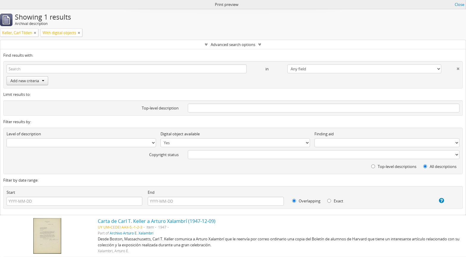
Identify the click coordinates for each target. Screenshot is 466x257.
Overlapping (306, 201)
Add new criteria (27, 80)
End (151, 192)
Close (459, 4)
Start (11, 192)
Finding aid (324, 134)
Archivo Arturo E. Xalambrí (131, 233)
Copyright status (164, 154)
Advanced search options (233, 44)
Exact (335, 201)
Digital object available (180, 134)
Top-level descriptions (393, 166)
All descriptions (439, 166)
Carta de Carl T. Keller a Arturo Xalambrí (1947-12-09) (156, 221)
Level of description (24, 134)
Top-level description (160, 108)
